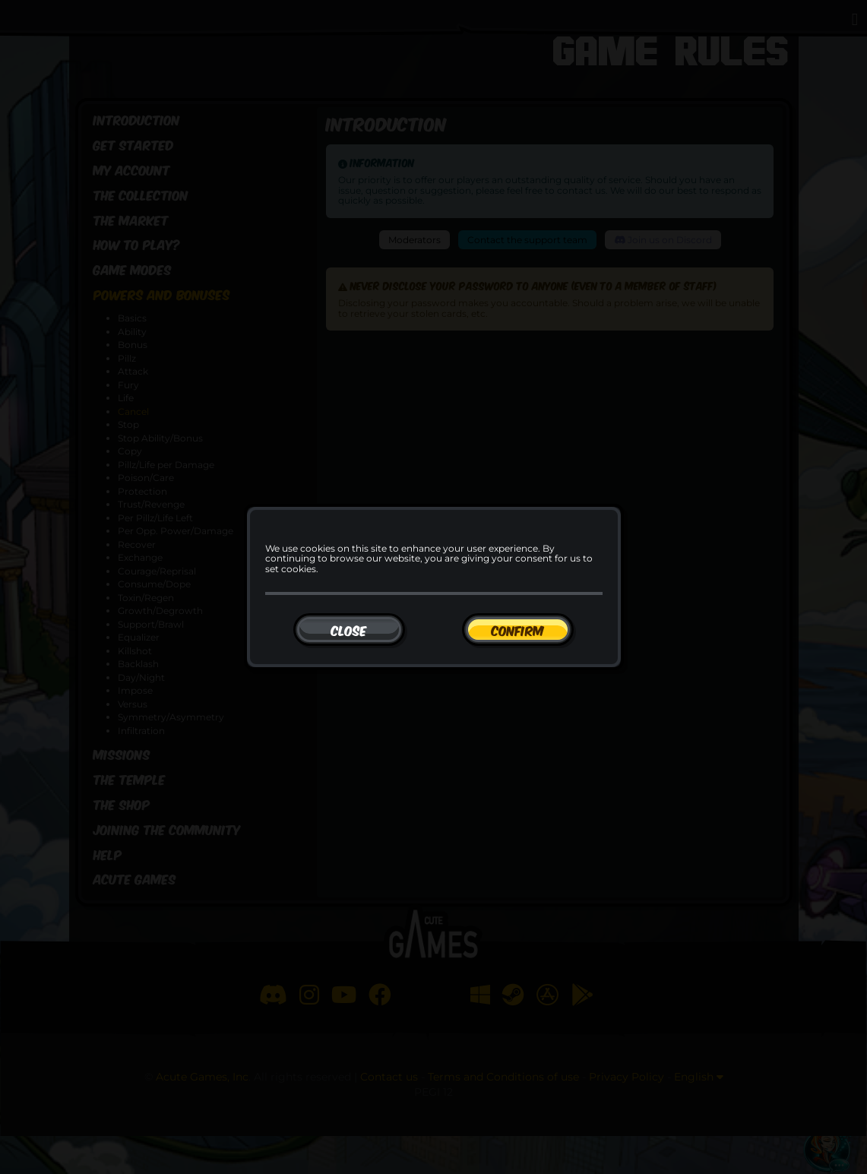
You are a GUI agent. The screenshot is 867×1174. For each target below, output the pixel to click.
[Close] (349, 629)
